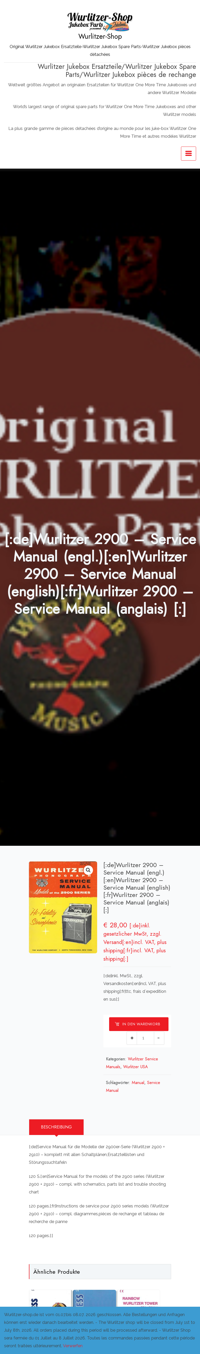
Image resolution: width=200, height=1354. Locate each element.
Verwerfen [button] (73, 1345)
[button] (88, 870)
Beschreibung (56, 1127)
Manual (140, 1082)
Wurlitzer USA (137, 1066)
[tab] (56, 1127)
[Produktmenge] (145, 1037)
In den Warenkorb (137, 1023)
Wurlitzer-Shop (100, 36)
